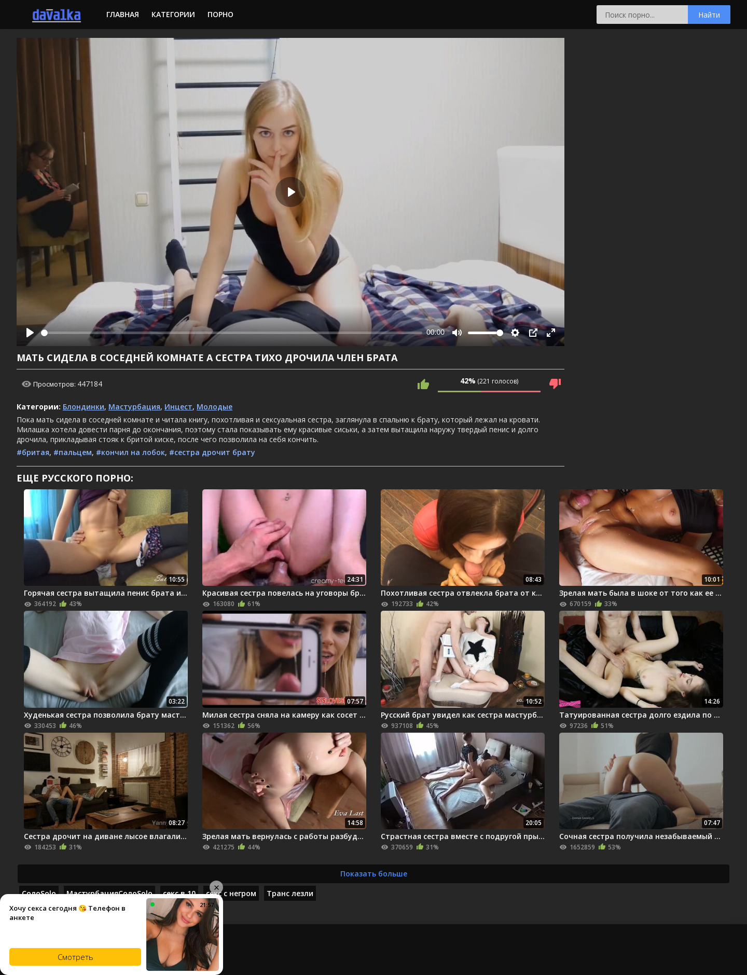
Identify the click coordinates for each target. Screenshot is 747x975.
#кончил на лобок (130, 452)
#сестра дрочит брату (212, 452)
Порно (220, 14)
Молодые (214, 406)
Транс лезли (290, 893)
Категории (173, 14)
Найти (709, 15)
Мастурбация (134, 406)
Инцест (178, 406)
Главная (122, 14)
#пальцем (72, 452)
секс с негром (231, 893)
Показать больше (373, 873)
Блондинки (83, 406)
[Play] (30, 332)
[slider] (231, 333)
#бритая (33, 452)
